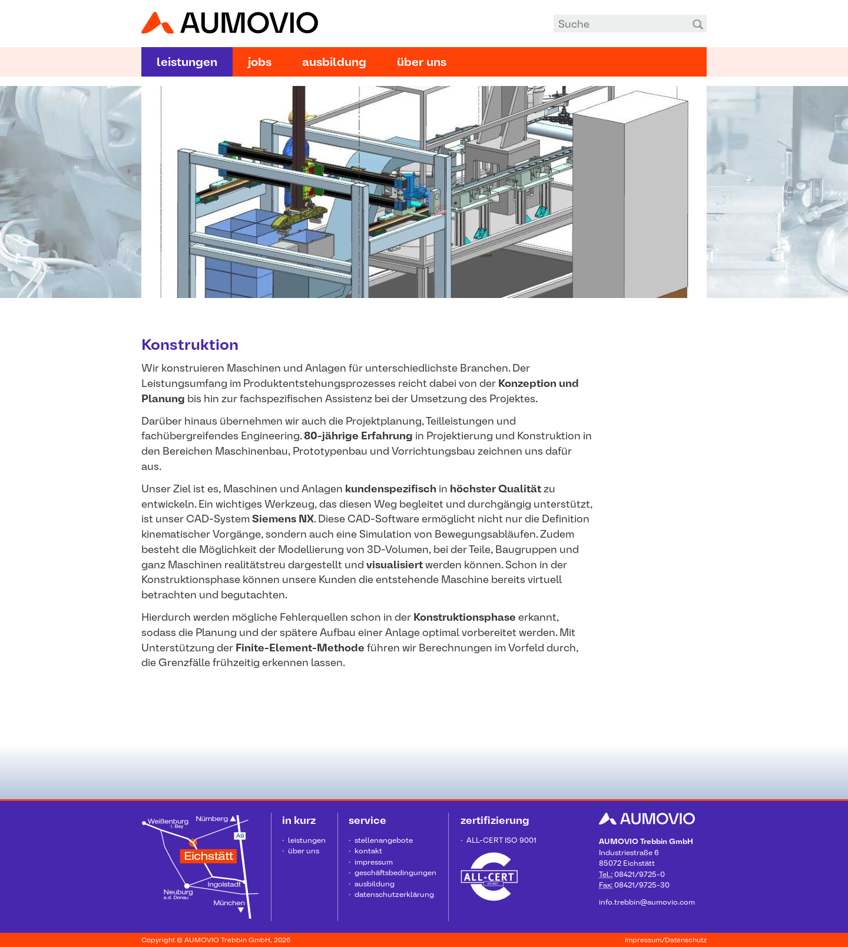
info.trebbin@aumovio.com (647, 902)
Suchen (698, 23)
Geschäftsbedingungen (395, 872)
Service (367, 820)
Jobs (259, 61)
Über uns (421, 61)
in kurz (299, 820)
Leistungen (187, 61)
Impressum (374, 862)
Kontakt (368, 851)
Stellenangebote (384, 840)
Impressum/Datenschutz (666, 940)
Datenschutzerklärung (394, 894)
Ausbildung (334, 61)
